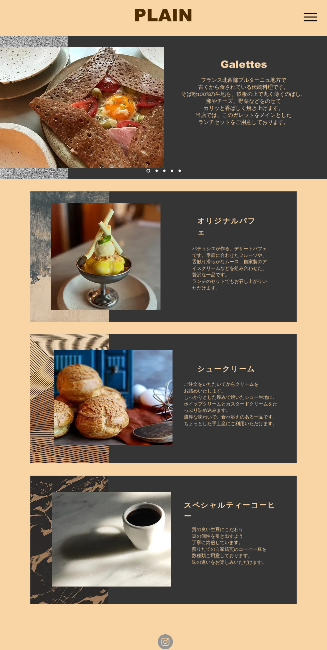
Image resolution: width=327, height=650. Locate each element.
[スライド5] (180, 171)
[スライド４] (172, 171)
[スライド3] (164, 171)
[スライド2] (156, 171)
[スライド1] (148, 171)
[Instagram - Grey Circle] (165, 641)
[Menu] (310, 17)
